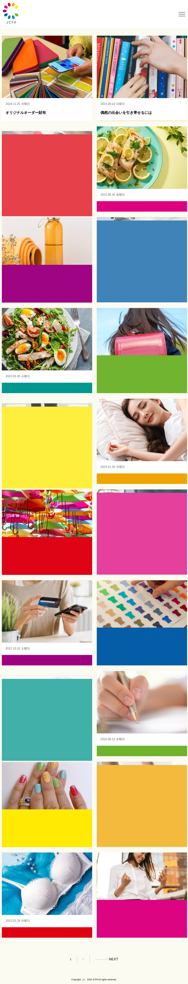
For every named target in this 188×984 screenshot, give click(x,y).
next (113, 959)
